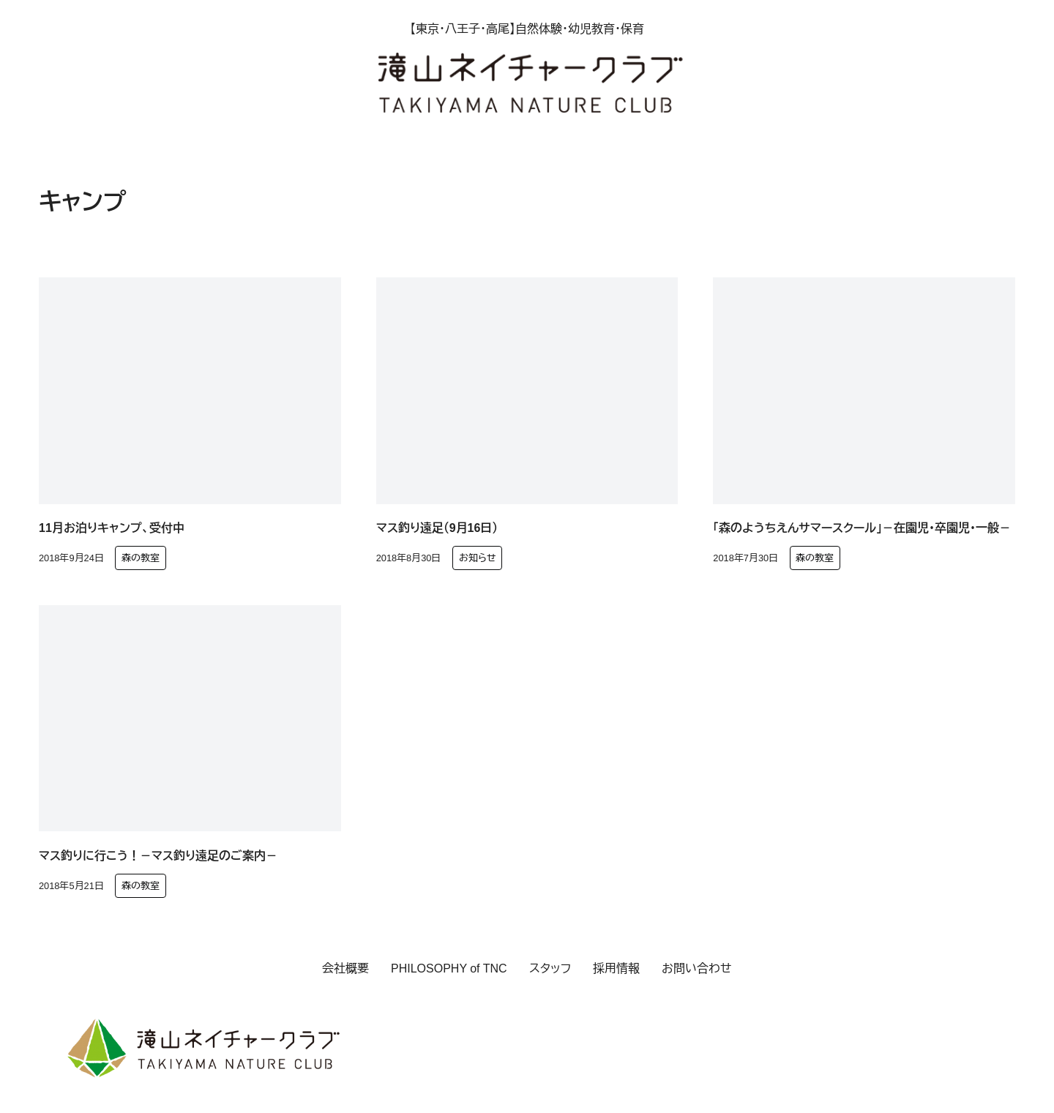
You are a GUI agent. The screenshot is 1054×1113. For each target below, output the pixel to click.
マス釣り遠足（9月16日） (437, 528)
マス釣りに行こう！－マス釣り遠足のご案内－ (158, 856)
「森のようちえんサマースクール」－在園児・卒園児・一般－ (862, 528)
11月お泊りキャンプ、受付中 (111, 528)
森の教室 (141, 557)
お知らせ (477, 557)
